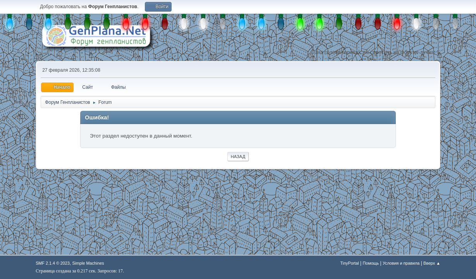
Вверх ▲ (431, 263)
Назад (238, 156)
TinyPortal (349, 263)
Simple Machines (88, 263)
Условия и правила (401, 263)
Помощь (371, 263)
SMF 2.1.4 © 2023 (53, 263)
